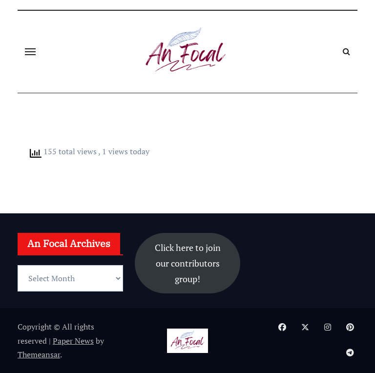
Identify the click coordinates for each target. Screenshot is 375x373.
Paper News (73, 340)
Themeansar (39, 354)
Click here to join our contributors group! (188, 263)
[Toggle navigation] (30, 51)
